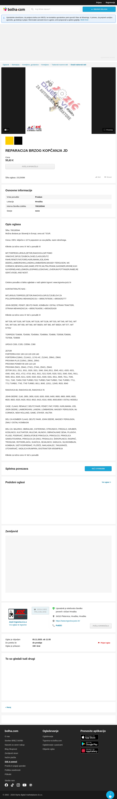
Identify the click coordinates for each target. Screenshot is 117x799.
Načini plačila (10, 757)
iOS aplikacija (89, 737)
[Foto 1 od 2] (9, 141)
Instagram (18, 785)
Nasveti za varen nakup (14, 745)
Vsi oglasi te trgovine (18, 625)
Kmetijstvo (45, 65)
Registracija (110, 3)
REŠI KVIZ (84, 20)
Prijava (99, 3)
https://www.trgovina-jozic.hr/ (68, 621)
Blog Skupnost (11, 749)
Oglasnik (6, 65)
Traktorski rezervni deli (60, 65)
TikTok (12, 785)
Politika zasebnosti (12, 770)
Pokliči (59, 625)
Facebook (6, 785)
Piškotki (8, 774)
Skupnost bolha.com (30, 785)
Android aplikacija (89, 744)
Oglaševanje (48, 736)
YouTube (24, 785)
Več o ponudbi (98, 469)
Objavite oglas (49, 749)
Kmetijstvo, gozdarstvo (30, 65)
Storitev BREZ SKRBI (14, 741)
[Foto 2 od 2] (18, 141)
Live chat (110, 795)
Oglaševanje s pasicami (53, 745)
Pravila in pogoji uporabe (15, 766)
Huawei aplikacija (89, 750)
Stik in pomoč (11, 762)
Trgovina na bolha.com (52, 741)
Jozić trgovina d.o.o (18, 622)
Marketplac (16, 65)
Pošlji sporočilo (30, 167)
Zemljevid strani (11, 753)
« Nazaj (8, 707)
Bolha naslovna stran (14, 9)
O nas (7, 736)
